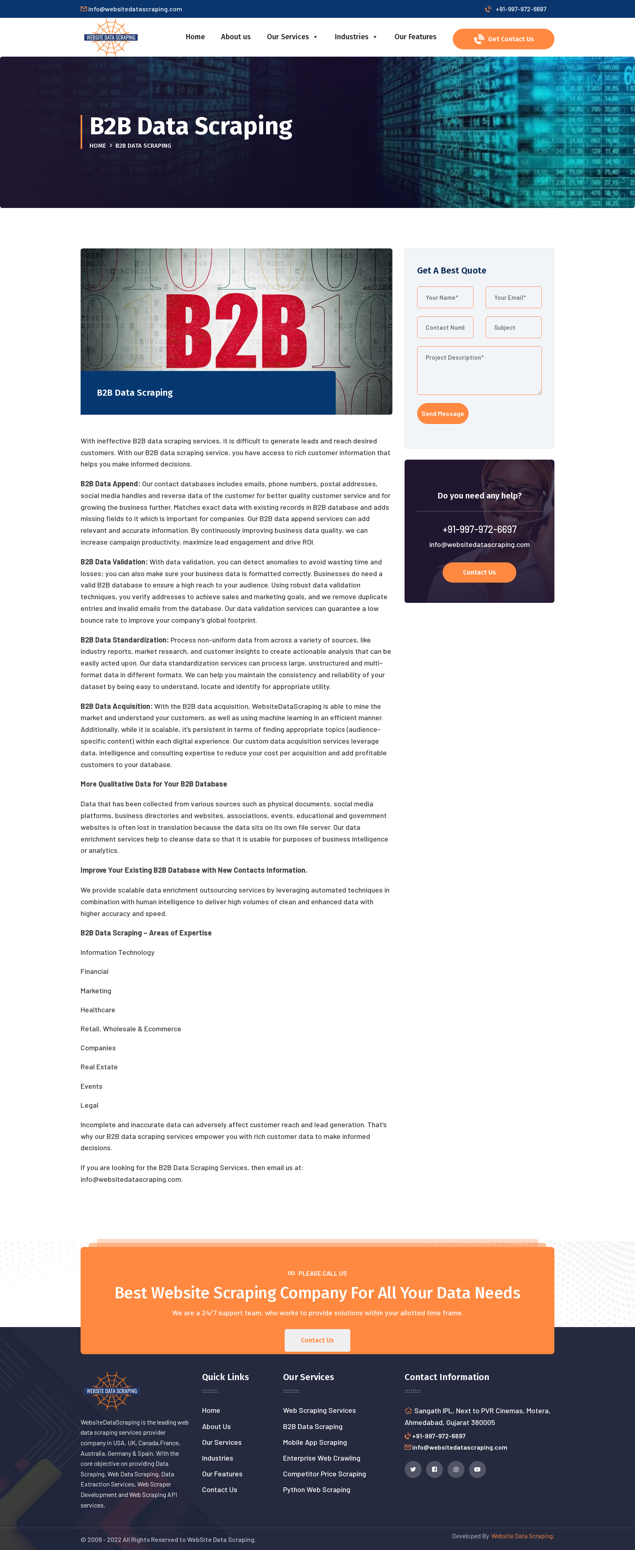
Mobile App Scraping (315, 1442)
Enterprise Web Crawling (321, 1457)
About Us (216, 1426)
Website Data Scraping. (521, 1535)
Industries (356, 36)
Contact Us (219, 1489)
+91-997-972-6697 (515, 9)
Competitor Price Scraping (324, 1473)
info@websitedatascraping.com (479, 544)
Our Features (415, 36)
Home (195, 36)
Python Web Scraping (316, 1489)
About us (236, 36)
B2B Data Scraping (313, 1426)
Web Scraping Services (319, 1410)
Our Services (293, 36)
